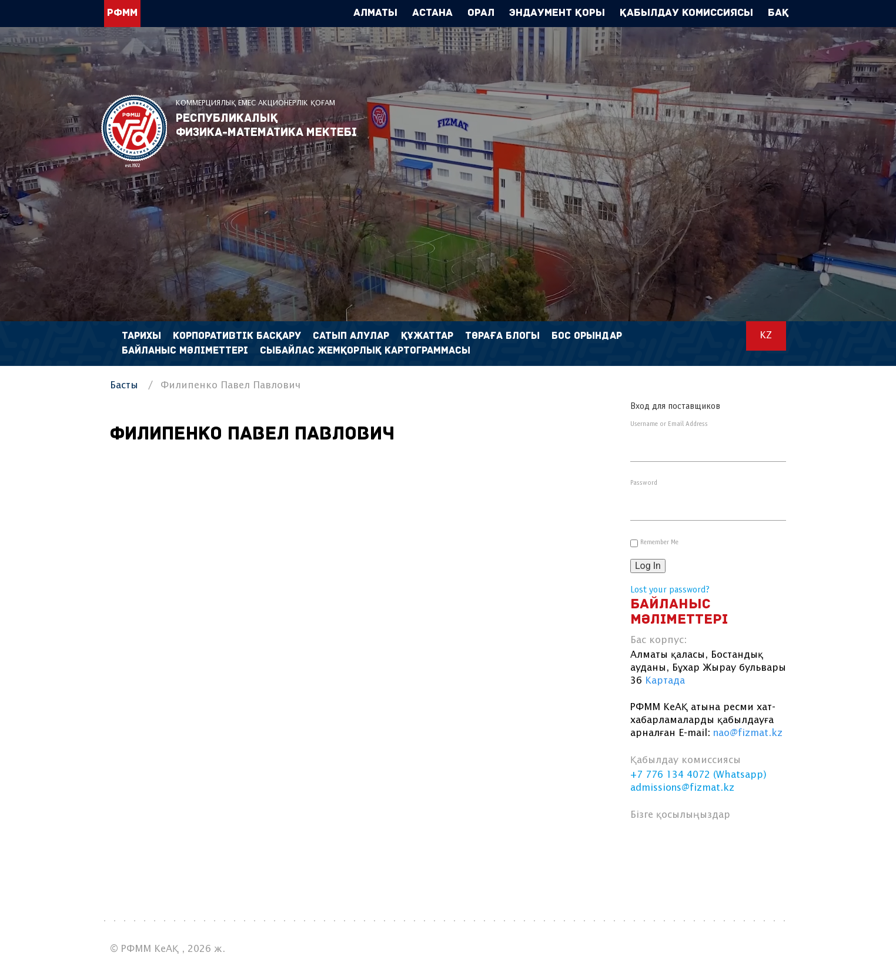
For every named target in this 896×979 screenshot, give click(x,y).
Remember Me (659, 542)
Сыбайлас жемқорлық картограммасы (365, 351)
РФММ (134, 131)
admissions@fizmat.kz (682, 788)
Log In (648, 565)
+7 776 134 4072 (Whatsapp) (698, 775)
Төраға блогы (502, 336)
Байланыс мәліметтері (185, 351)
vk (674, 843)
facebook (645, 843)
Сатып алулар (351, 336)
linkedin (702, 843)
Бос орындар (586, 336)
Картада (665, 681)
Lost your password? (670, 590)
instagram (730, 843)
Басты (124, 385)
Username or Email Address (669, 424)
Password (643, 483)
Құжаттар (427, 336)
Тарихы (141, 336)
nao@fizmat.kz (748, 733)
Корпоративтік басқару (237, 336)
